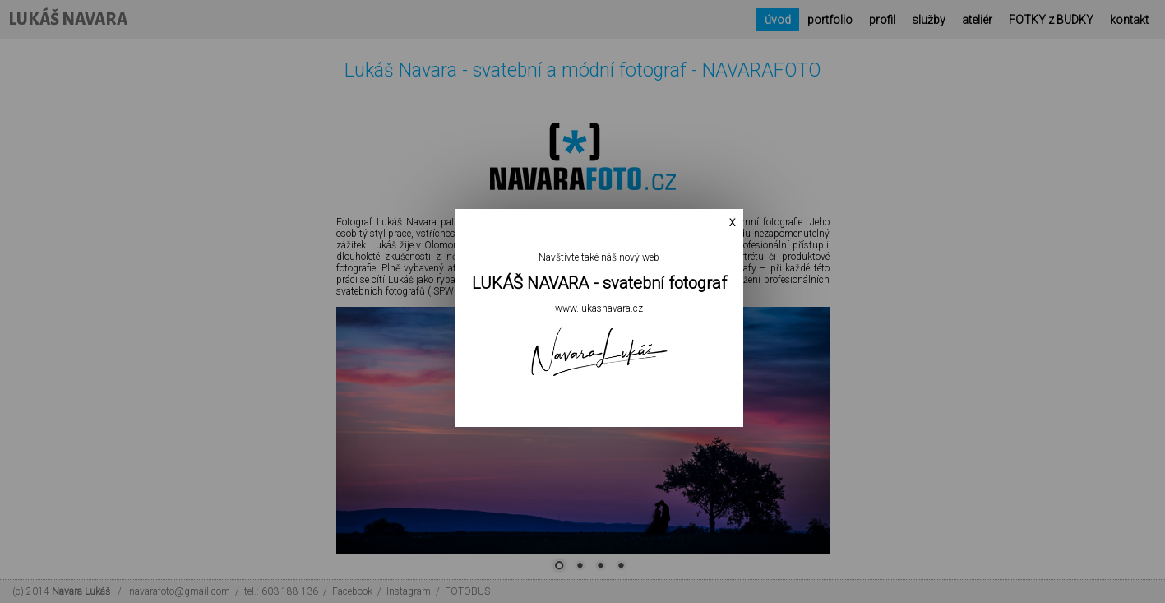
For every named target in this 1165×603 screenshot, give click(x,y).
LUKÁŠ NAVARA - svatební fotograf (599, 283)
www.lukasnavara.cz (599, 308)
